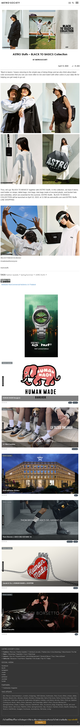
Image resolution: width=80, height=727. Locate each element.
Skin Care (16, 707)
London (25, 696)
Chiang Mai (39, 698)
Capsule (28, 704)
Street (26, 698)
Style (5, 654)
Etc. (15, 698)
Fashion (6, 652)
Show (23, 702)
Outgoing (32, 696)
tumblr (4, 681)
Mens (18, 702)
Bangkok (36, 700)
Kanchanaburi (17, 696)
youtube (4, 679)
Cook (60, 696)
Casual (55, 702)
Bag (76, 634)
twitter (4, 674)
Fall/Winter (35, 704)
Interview (14, 700)
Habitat (73, 700)
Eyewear (29, 702)
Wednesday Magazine (10, 688)
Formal (63, 698)
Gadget (19, 709)
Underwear (28, 700)
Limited (42, 700)
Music (14, 702)
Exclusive (13, 658)
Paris (62, 700)
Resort (11, 698)
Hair (71, 698)
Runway (12, 652)
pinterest (4, 677)
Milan (74, 696)
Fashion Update (12, 275)
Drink (29, 707)
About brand (66, 652)
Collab (75, 541)
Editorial (6, 658)
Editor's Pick (47, 702)
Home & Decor (45, 656)
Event (61, 707)
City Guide (36, 658)
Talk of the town (49, 698)
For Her (74, 652)
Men (41, 704)
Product (49, 707)
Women (31, 698)
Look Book (50, 700)
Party (58, 698)
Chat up (75, 402)
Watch (5, 709)
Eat (4, 696)
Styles (16, 704)
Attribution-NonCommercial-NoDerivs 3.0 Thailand (18, 284)
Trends (65, 704)
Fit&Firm (23, 707)
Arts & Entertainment (32, 656)
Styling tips (73, 707)
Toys (53, 656)
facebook (5, 666)
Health (66, 707)
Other (64, 696)
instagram (5, 670)
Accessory (47, 704)
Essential (28, 658)
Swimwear (49, 696)
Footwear (74, 449)
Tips (44, 707)
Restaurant (62, 702)
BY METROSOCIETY (40, 60)
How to (12, 656)
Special (21, 700)
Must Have (21, 658)
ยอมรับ (40, 722)
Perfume (43, 709)
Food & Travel (20, 656)
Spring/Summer (27, 275)
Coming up (7, 702)
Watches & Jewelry (34, 652)
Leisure (5, 656)
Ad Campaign (38, 702)
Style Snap (32, 654)
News (70, 402)
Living (49, 709)
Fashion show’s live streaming (51, 652)
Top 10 (43, 658)
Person (8, 696)
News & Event (60, 656)
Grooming (11, 654)
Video (49, 658)
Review (5, 698)
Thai (55, 696)
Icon (25, 654)
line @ (3, 668)
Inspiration (19, 654)
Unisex (69, 696)
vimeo (4, 672)
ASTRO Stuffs (40, 275)
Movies (56, 700)
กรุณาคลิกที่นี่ (72, 720)
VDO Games (41, 696)
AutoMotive (35, 709)
